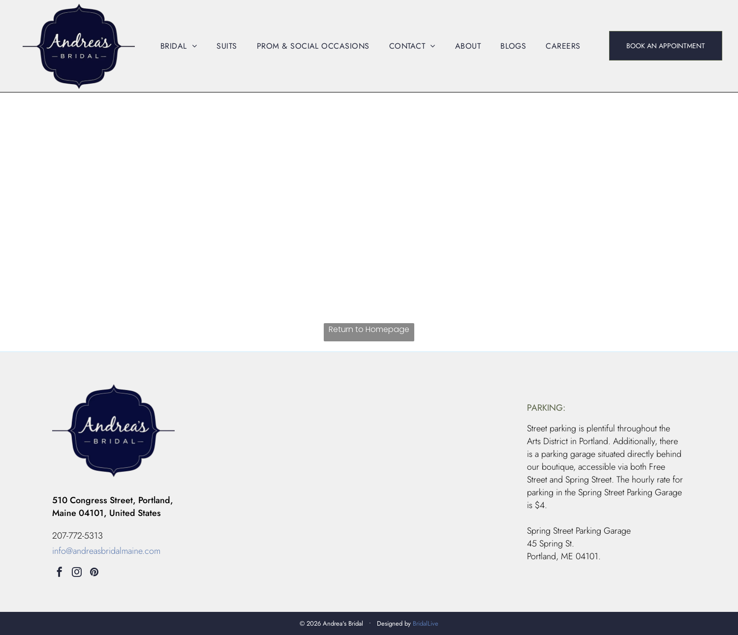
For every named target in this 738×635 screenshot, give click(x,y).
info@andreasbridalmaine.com (106, 550)
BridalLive (425, 623)
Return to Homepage (369, 329)
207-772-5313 (77, 535)
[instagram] (76, 573)
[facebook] (59, 573)
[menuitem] (179, 46)
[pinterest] (94, 573)
